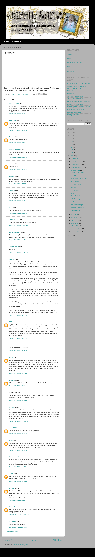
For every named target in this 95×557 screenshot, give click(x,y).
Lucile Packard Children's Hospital (78, 83)
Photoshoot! (75, 181)
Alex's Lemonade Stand (75, 99)
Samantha (12, 507)
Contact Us (16, 42)
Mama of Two (13, 220)
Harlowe (12, 191)
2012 (71, 153)
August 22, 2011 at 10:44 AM (18, 240)
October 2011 (76, 164)
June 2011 (75, 217)
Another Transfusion (78, 208)
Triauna (11, 259)
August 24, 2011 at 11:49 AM (18, 467)
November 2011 (77, 161)
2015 (71, 144)
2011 (71, 156)
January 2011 (76, 232)
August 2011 (75, 170)
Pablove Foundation (74, 112)
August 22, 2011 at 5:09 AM (18, 130)
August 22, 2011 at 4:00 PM (18, 315)
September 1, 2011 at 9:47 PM (19, 514)
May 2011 (74, 220)
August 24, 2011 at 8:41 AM (18, 450)
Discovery (70, 71)
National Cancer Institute (75, 109)
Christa (11, 488)
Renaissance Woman (16, 457)
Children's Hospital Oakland (76, 86)
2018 (71, 138)
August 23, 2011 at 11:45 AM (18, 421)
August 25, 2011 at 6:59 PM (18, 481)
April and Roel (14, 103)
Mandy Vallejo (14, 246)
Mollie (11, 164)
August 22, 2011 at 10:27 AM (18, 225)
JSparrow (12, 120)
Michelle (12, 380)
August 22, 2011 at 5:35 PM (18, 373)
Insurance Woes (76, 184)
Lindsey (12, 345)
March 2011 (75, 226)
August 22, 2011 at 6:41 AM (18, 169)
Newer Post (9, 540)
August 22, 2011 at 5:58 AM (18, 142)
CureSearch (71, 93)
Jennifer (12, 407)
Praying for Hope (15, 149)
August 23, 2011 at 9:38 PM (18, 433)
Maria (11, 357)
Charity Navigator (73, 115)
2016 (71, 141)
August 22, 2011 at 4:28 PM (18, 350)
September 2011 (77, 167)
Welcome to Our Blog (74, 62)
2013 (71, 150)
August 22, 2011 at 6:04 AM (18, 157)
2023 (71, 132)
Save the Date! (76, 196)
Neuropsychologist (77, 205)
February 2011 (76, 229)
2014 (71, 147)
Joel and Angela (14, 232)
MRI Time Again (76, 199)
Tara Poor (12, 521)
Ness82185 (13, 428)
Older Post (57, 540)
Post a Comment (12, 531)
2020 (71, 135)
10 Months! (75, 187)
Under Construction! (77, 172)
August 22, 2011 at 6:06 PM (18, 386)
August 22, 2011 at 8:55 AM (18, 213)
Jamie (11, 137)
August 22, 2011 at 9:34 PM (18, 400)
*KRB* (11, 473)
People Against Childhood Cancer (78, 107)
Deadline (74, 175)
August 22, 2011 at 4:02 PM (18, 338)
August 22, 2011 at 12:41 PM (18, 252)
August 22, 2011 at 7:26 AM (18, 200)
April (10, 207)
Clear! (73, 193)
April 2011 (75, 223)
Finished (70, 67)
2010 (71, 235)
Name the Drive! (76, 190)
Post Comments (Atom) (20, 545)
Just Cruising (75, 210)
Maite (11, 440)
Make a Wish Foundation (75, 104)
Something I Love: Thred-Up (80, 178)
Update (69, 54)
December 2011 (77, 158)
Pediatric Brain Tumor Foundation (78, 101)
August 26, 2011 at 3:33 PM (18, 500)
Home (6, 42)
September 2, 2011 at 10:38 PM (19, 527)
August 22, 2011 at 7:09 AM (18, 184)
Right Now (74, 202)
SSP (10, 322)
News (69, 58)
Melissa (11, 176)
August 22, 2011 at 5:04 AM (18, 113)
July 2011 (74, 214)
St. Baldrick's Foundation (75, 96)
